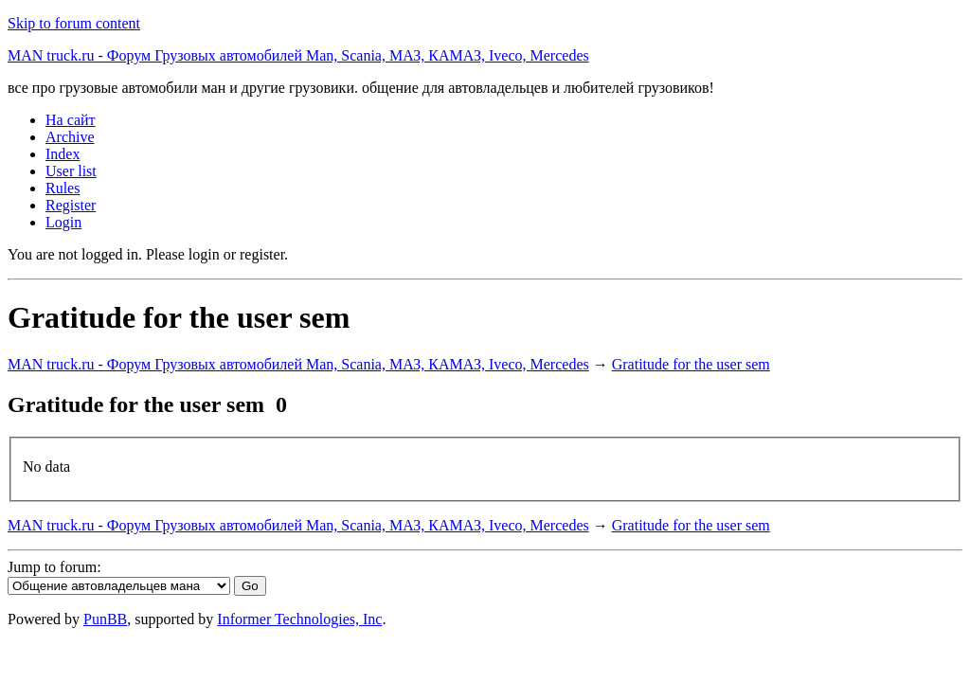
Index (62, 154)
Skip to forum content (74, 23)
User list (71, 171)
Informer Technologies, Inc (299, 619)
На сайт (70, 120)
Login (63, 222)
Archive (70, 137)
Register (70, 205)
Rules (62, 188)
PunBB (105, 619)
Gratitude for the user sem (691, 364)
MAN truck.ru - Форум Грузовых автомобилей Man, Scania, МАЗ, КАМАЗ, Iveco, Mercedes (298, 55)
